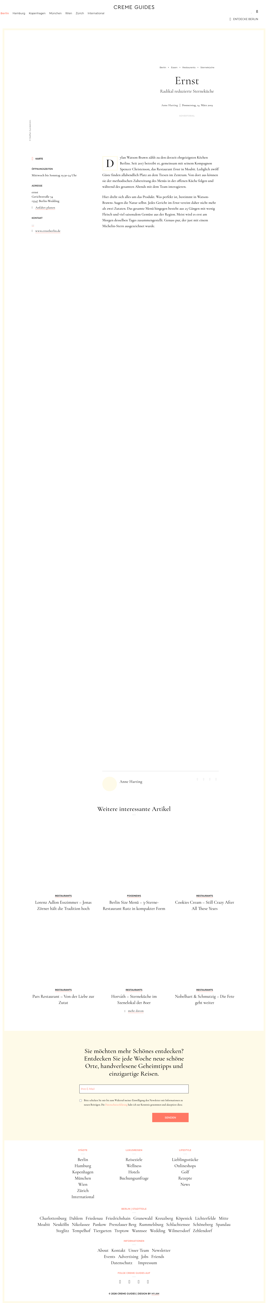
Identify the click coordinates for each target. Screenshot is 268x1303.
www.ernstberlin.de (47, 231)
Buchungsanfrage (134, 1178)
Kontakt (118, 1250)
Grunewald (143, 1218)
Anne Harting (169, 105)
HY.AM (155, 1293)
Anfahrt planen (45, 207)
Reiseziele (134, 1159)
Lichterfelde (205, 1218)
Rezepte (185, 1178)
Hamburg (28, 19)
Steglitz (62, 1230)
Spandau (223, 1224)
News (185, 1184)
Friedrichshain (118, 1218)
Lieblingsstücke (185, 1159)
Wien (78, 19)
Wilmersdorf (179, 1230)
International (105, 19)
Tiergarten (102, 1230)
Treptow (121, 1230)
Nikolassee (81, 1224)
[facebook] (120, 1282)
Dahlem (76, 1218)
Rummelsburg (151, 1224)
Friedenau (94, 1218)
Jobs (144, 1256)
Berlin (14, 19)
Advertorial (187, 116)
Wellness (134, 1165)
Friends (157, 1256)
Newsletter (161, 1250)
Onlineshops (185, 1165)
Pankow (99, 1224)
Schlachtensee (178, 1224)
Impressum (147, 1262)
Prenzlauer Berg (122, 1224)
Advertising (128, 1256)
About (103, 1250)
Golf (185, 1172)
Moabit (44, 1224)
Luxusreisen (38, 11)
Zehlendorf (202, 1230)
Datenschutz (121, 1262)
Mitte (223, 1218)
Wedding (157, 1230)
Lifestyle (62, 11)
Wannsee (139, 1230)
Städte (15, 11)
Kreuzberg (164, 1218)
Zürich (89, 19)
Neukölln (61, 1224)
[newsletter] (148, 1282)
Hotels (134, 1172)
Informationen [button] (134, 1241)
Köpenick (184, 1218)
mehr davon (136, 1011)
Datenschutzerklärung (116, 1104)
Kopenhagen (46, 19)
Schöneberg (203, 1224)
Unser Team (138, 1250)
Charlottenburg (53, 1218)
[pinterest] (138, 1282)
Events (109, 1256)
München (65, 19)
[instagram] (129, 1282)
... (33, 224)
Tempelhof (81, 1230)
